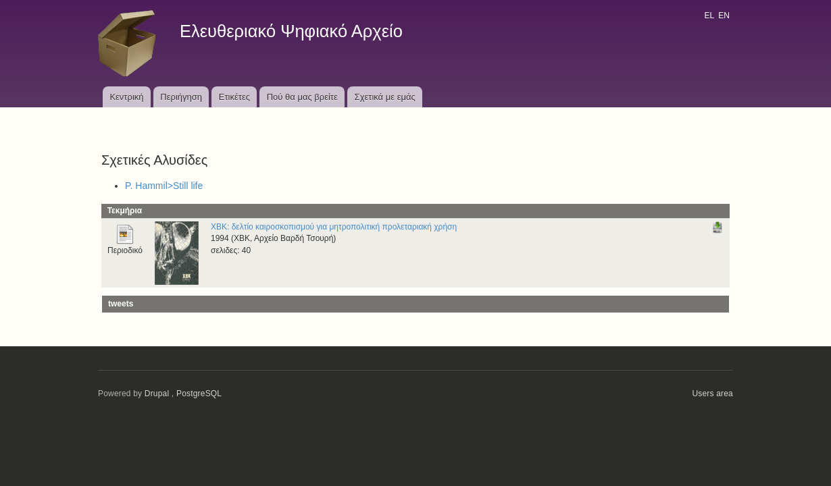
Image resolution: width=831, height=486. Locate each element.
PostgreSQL (199, 393)
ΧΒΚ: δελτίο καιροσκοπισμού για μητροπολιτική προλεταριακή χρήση (334, 227)
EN (724, 15)
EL (708, 15)
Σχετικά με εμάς (385, 97)
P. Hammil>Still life (164, 185)
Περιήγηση (181, 97)
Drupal (157, 393)
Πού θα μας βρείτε (302, 97)
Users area (712, 393)
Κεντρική (126, 97)
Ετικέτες (234, 97)
